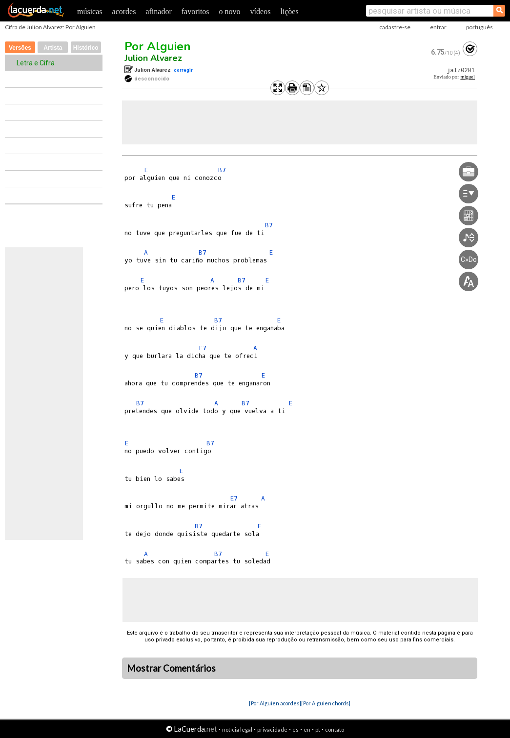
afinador (158, 11)
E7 (202, 348)
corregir (183, 70)
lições (289, 11)
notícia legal (237, 729)
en (307, 729)
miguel (467, 77)
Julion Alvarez (153, 58)
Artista (52, 47)
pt (317, 729)
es (295, 729)
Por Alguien (157, 46)
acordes (124, 11)
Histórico (86, 47)
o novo (230, 11)
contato (334, 729)
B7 (222, 170)
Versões (20, 47)
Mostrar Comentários (171, 668)
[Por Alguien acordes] (275, 703)
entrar (438, 27)
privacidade (272, 729)
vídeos (260, 11)
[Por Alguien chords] (325, 703)
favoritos (195, 11)
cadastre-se (394, 27)
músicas (89, 11)
